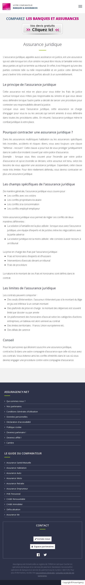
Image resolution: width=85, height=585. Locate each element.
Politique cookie (12, 427)
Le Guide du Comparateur (23, 453)
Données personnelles (16, 416)
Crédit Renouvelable (14, 499)
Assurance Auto (12, 473)
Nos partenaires (13, 406)
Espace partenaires (43, 546)
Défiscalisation (12, 509)
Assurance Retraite (14, 483)
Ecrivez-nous (42, 539)
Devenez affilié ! (12, 437)
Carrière (9, 442)
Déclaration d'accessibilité (17, 422)
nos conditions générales (45, 573)
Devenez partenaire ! (15, 432)
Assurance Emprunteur (16, 488)
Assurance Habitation (15, 467)
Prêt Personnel (12, 493)
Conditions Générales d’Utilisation (21, 411)
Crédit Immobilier (13, 504)
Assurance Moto (13, 478)
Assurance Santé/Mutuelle (17, 462)
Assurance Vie (12, 514)
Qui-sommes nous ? (14, 401)
